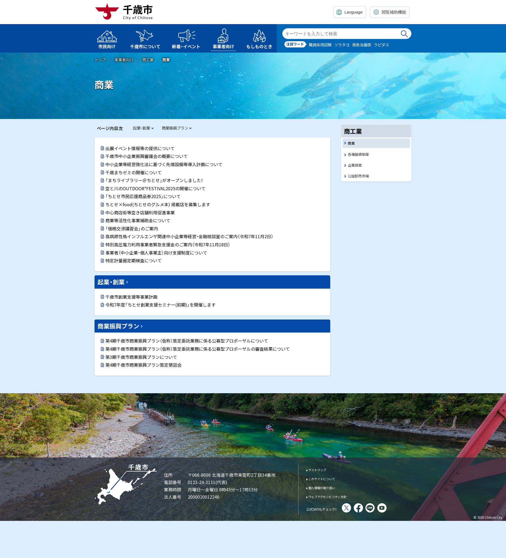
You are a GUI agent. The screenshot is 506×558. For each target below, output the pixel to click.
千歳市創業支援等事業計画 (131, 296)
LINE (385, 507)
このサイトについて (327, 478)
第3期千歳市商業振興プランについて (141, 357)
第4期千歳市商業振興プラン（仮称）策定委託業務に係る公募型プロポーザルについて (186, 340)
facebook (373, 507)
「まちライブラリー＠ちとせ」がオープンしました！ (154, 180)
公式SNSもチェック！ (329, 508)
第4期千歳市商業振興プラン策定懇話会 (143, 365)
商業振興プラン (175, 128)
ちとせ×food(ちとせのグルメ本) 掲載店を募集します (157, 204)
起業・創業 (141, 128)
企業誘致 (356, 167)
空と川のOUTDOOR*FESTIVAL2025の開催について (155, 188)
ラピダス (381, 44)
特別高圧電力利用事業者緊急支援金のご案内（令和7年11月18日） (167, 244)
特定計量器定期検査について (133, 260)
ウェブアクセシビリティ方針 (335, 496)
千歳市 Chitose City (126, 11)
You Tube (396, 507)
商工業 (148, 59)
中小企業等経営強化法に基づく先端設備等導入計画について (163, 164)
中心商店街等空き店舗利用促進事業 (140, 212)
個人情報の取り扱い (327, 487)
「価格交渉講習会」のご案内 (131, 228)
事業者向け (124, 59)
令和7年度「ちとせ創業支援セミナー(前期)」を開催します (160, 304)
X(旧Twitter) (361, 507)
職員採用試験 (320, 44)
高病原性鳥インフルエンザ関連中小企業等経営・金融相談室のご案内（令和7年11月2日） (189, 236)
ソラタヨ (341, 44)
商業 (352, 143)
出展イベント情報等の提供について (140, 148)
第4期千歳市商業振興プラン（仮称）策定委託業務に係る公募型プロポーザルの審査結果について (197, 349)
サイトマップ (321, 469)
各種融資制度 (360, 155)
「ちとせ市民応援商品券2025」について (143, 196)
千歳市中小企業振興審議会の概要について (146, 156)
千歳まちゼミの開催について (133, 172)
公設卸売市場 (360, 178)
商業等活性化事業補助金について (137, 220)
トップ (100, 59)
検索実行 (404, 33)
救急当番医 (361, 44)
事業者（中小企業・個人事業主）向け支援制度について (156, 252)
